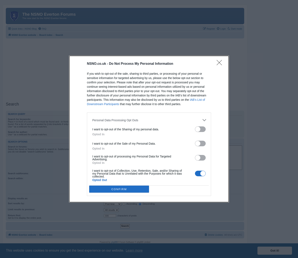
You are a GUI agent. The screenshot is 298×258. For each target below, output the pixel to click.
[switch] (200, 129)
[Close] (221, 64)
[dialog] (149, 129)
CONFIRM (119, 189)
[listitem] (149, 120)
